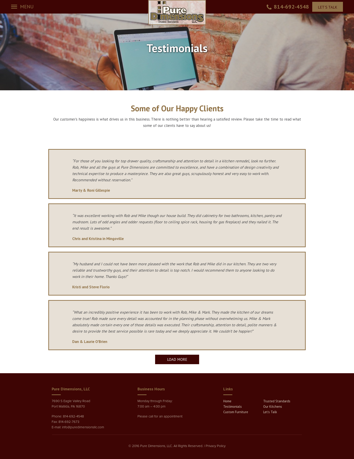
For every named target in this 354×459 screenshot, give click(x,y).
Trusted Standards (276, 401)
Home (227, 401)
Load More (177, 359)
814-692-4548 (291, 6)
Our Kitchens (272, 406)
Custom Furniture (235, 412)
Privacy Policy (216, 446)
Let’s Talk (270, 412)
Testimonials (232, 406)
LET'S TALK (327, 7)
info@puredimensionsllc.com (83, 427)
